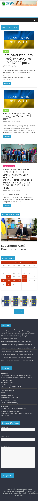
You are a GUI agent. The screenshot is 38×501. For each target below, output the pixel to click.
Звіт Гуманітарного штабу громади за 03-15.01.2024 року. (17, 116)
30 (9, 284)
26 (24, 280)
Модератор (17, 66)
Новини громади (9, 166)
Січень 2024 (19, 263)
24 (14, 280)
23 (9, 280)
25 (19, 280)
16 (9, 277)
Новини (6, 51)
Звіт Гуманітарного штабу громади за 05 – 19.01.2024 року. (19, 59)
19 (24, 277)
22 (4, 280)
